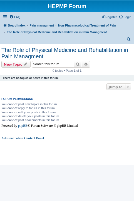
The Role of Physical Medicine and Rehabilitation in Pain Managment (64, 53)
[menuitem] (14, 17)
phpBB (23, 126)
